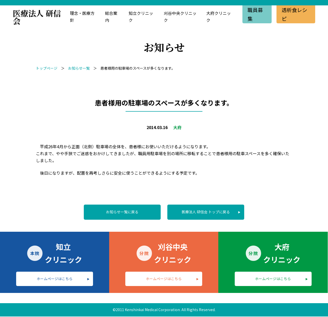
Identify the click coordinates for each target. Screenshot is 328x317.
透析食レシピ (295, 14)
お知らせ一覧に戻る (122, 211)
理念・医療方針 (82, 16)
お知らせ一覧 (79, 68)
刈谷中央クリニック (179, 16)
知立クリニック (141, 16)
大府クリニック (218, 16)
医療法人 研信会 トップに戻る (206, 211)
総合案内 (111, 16)
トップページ (46, 68)
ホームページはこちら (55, 278)
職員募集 (255, 14)
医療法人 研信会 (37, 16)
